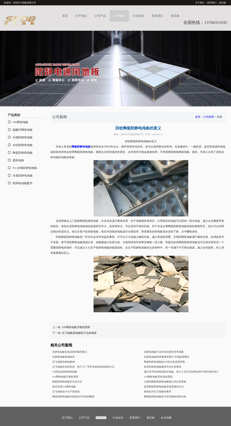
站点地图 (166, 417)
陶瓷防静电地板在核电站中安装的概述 (73, 396)
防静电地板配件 (23, 183)
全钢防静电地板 (23, 137)
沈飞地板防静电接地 (63, 361)
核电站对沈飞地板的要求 (157, 391)
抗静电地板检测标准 (63, 356)
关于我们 (199, 2)
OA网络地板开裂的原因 (76, 327)
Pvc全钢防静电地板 (25, 167)
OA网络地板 (20, 122)
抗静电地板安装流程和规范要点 (69, 351)
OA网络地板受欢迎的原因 (158, 376)
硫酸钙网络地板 (23, 129)
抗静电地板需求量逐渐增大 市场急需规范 (166, 356)
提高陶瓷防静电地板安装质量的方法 (164, 386)
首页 (65, 15)
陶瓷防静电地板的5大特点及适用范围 (164, 361)
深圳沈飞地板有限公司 (132, 134)
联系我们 (211, 2)
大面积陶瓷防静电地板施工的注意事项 (165, 381)
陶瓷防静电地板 (23, 152)
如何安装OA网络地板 (64, 386)
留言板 (222, 2)
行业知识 (138, 15)
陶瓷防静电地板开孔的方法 (67, 381)
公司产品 (100, 15)
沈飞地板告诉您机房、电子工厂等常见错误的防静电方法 (83, 366)
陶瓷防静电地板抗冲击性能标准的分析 (165, 396)
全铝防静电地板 (23, 145)
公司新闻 (119, 15)
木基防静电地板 (23, 175)
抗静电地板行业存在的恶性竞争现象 (164, 351)
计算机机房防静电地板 (64, 371)
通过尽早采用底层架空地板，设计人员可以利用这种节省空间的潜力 (181, 371)
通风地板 (18, 160)
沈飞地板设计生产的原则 (66, 391)
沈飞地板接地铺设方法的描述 (79, 333)
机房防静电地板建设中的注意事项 (162, 366)
